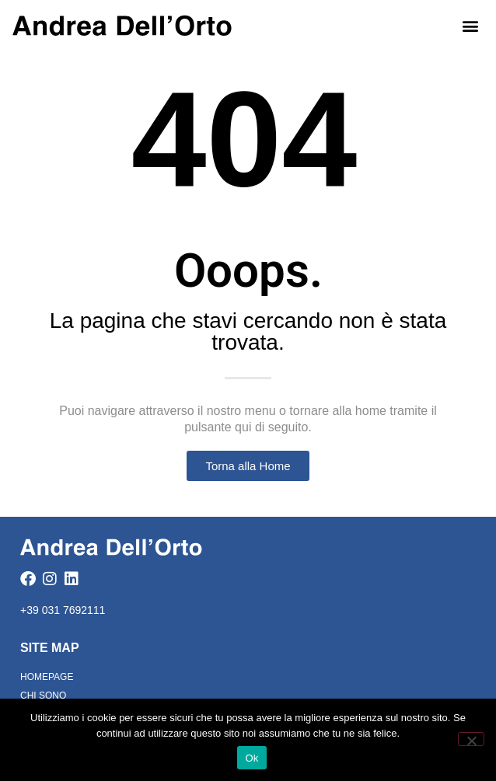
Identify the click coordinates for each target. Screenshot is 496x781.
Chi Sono (43, 695)
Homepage (46, 676)
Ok (251, 758)
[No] (471, 739)
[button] (471, 25)
